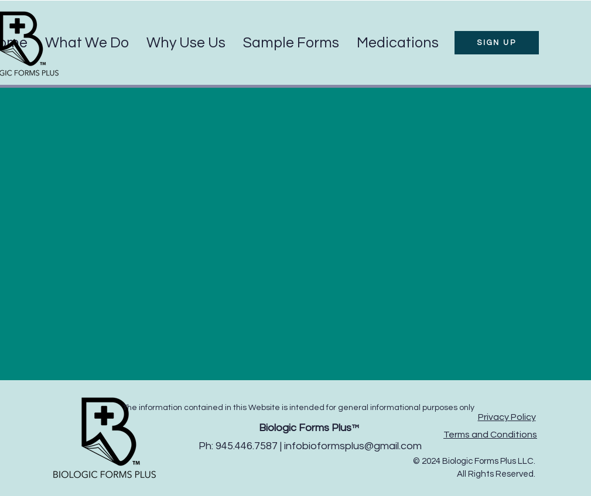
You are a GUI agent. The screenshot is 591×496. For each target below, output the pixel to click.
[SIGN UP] (497, 42)
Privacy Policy (507, 417)
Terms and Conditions (490, 434)
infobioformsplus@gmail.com (353, 446)
